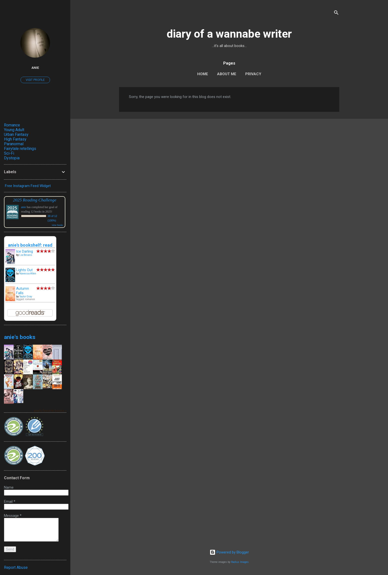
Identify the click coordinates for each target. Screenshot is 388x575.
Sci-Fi (9, 153)
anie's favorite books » (50, 410)
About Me (226, 74)
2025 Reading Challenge (34, 199)
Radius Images (240, 562)
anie (35, 68)
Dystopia (12, 158)
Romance (12, 125)
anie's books (19, 337)
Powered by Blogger (229, 552)
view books (57, 225)
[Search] (336, 13)
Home (202, 74)
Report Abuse (16, 567)
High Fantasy (15, 139)
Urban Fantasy (16, 134)
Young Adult (14, 129)
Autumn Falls (22, 290)
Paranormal (14, 144)
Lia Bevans (25, 255)
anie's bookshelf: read (30, 245)
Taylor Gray (25, 296)
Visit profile (35, 80)
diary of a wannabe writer (229, 33)
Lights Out (24, 270)
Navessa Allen (27, 273)
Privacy (253, 74)
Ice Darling (24, 251)
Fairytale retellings (20, 148)
